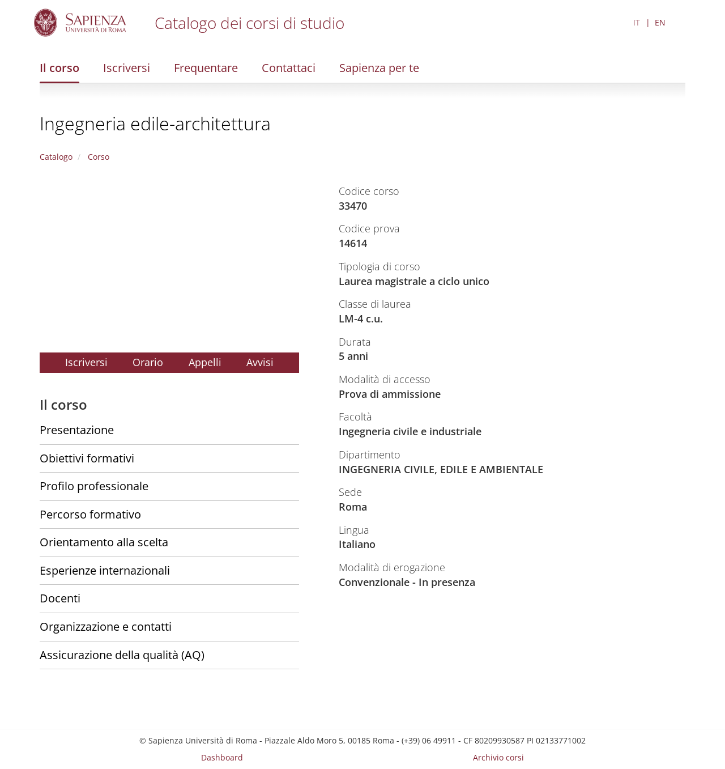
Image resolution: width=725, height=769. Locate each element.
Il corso (59, 67)
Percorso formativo (90, 514)
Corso (97, 156)
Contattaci (288, 67)
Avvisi (260, 362)
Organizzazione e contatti (106, 626)
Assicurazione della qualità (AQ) (122, 654)
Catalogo (56, 156)
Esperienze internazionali (105, 570)
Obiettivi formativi (87, 458)
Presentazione (77, 429)
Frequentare (206, 67)
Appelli (205, 362)
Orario (148, 362)
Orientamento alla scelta (104, 542)
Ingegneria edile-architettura (155, 123)
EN (660, 22)
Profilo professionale (94, 486)
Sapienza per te (379, 67)
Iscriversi (126, 67)
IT (636, 22)
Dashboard (222, 757)
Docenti (60, 598)
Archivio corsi (498, 757)
